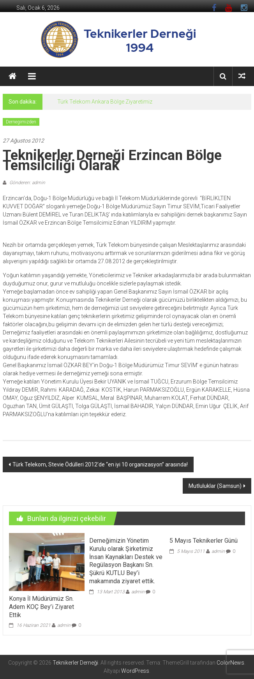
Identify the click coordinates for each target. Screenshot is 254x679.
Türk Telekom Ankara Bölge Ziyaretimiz (104, 102)
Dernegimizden (21, 122)
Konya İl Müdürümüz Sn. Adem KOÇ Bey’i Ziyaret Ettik (41, 607)
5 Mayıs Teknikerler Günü (203, 540)
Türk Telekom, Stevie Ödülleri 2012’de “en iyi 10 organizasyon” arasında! (100, 464)
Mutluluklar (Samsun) (215, 486)
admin (64, 625)
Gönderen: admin (26, 182)
